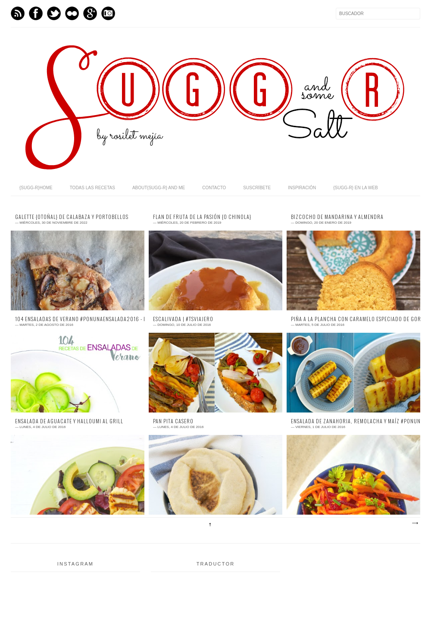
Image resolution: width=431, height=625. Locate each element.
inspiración (302, 187)
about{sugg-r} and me (158, 187)
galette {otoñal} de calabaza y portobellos (71, 216)
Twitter (54, 13)
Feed (18, 13)
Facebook (36, 13)
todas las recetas (92, 187)
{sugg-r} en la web (355, 187)
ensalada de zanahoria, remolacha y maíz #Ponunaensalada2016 (353, 421)
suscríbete (257, 187)
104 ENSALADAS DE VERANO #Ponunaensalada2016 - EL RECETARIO (77, 319)
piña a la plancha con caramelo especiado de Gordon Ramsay (353, 319)
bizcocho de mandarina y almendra (337, 216)
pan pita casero (173, 421)
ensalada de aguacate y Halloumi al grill (69, 421)
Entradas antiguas (414, 523)
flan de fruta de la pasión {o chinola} (202, 216)
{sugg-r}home (36, 187)
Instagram (108, 13)
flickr (72, 13)
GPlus (90, 13)
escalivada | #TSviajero (183, 319)
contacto (214, 187)
